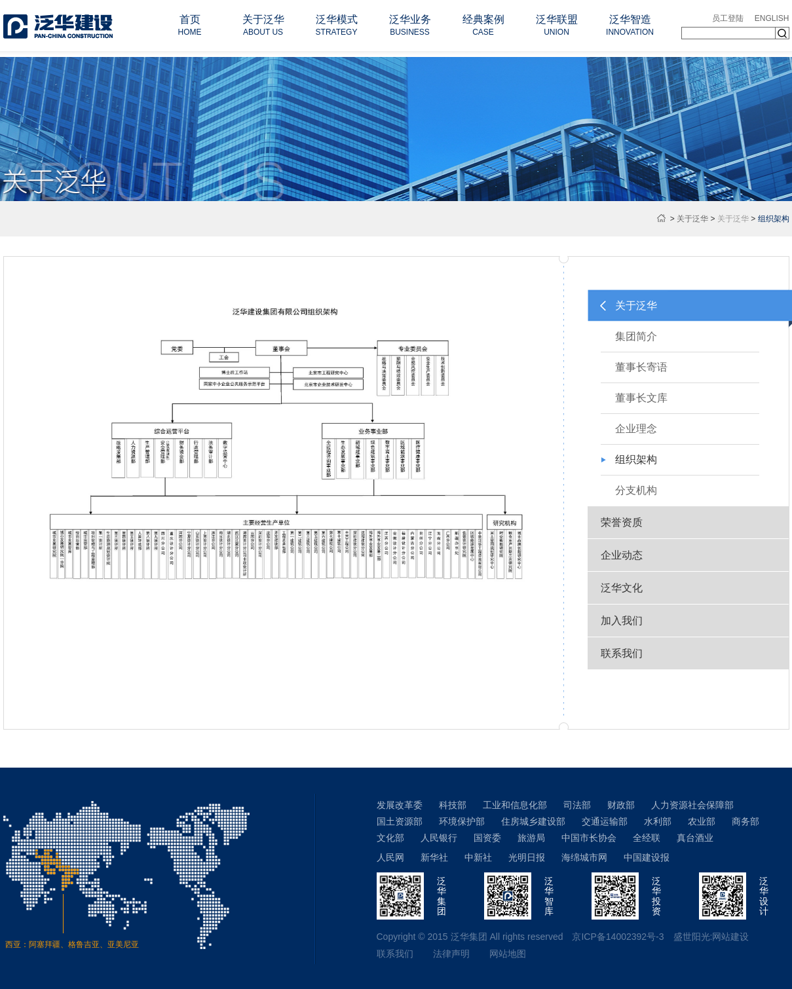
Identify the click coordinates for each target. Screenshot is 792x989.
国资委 (487, 837)
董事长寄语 (641, 367)
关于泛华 (692, 218)
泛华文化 (622, 587)
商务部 (745, 821)
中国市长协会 (588, 837)
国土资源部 (400, 821)
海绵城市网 (584, 857)
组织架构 (636, 459)
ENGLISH (772, 18)
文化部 (390, 837)
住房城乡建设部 (533, 821)
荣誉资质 (622, 522)
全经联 (646, 837)
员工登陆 (728, 18)
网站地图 (507, 953)
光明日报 (526, 857)
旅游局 (531, 837)
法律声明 (451, 953)
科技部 (452, 805)
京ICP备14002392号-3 (618, 936)
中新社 (478, 857)
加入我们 (622, 620)
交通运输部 (605, 821)
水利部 (657, 821)
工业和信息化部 (515, 805)
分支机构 (636, 490)
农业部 (701, 821)
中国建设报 (646, 857)
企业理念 (636, 428)
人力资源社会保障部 (692, 805)
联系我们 (622, 653)
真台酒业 (695, 837)
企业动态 (622, 555)
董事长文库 (641, 397)
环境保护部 (462, 821)
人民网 (390, 857)
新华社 (434, 857)
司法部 (577, 805)
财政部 (621, 805)
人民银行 (439, 837)
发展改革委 (400, 805)
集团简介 (636, 336)
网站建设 (730, 936)
